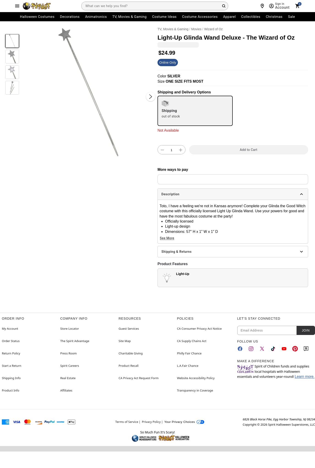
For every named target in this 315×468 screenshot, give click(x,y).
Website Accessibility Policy (196, 378)
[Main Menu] (17, 6)
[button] (88, 92)
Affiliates (66, 390)
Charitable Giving (131, 353)
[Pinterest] (295, 348)
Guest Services (129, 329)
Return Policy (11, 353)
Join (305, 330)
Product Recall (128, 366)
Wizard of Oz (213, 29)
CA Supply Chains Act (191, 341)
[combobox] (155, 6)
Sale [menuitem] (291, 17)
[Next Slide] (150, 96)
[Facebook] (240, 348)
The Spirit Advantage (74, 341)
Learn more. (305, 376)
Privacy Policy (151, 422)
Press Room (68, 353)
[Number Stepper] (171, 150)
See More (167, 238)
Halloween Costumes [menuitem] (37, 17)
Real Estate (68, 378)
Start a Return (11, 366)
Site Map (125, 341)
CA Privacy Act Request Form (138, 378)
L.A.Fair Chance (187, 366)
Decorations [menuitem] (70, 17)
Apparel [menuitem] (229, 17)
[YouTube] (284, 348)
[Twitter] (262, 348)
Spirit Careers (69, 366)
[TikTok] (273, 348)
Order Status (10, 341)
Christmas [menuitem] (274, 17)
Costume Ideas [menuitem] (164, 17)
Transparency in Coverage (195, 390)
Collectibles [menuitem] (250, 17)
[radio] (195, 111)
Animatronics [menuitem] (96, 17)
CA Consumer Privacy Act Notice (199, 329)
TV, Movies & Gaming (173, 29)
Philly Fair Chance (189, 353)
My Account (10, 329)
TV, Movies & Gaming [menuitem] (129, 17)
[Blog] (306, 348)
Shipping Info (11, 378)
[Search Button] (224, 6)
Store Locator (69, 329)
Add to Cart (248, 150)
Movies (196, 29)
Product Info (10, 390)
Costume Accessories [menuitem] (200, 17)
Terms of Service (126, 422)
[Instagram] (251, 348)
